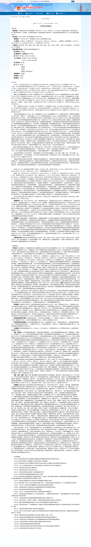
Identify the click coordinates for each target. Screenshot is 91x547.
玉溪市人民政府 (19, 1)
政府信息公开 (60, 13)
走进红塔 (29, 13)
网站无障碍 (45, 4)
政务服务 (40, 13)
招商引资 (50, 13)
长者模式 (49, 4)
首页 (40, 4)
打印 (56, 23)
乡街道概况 (28, 16)
